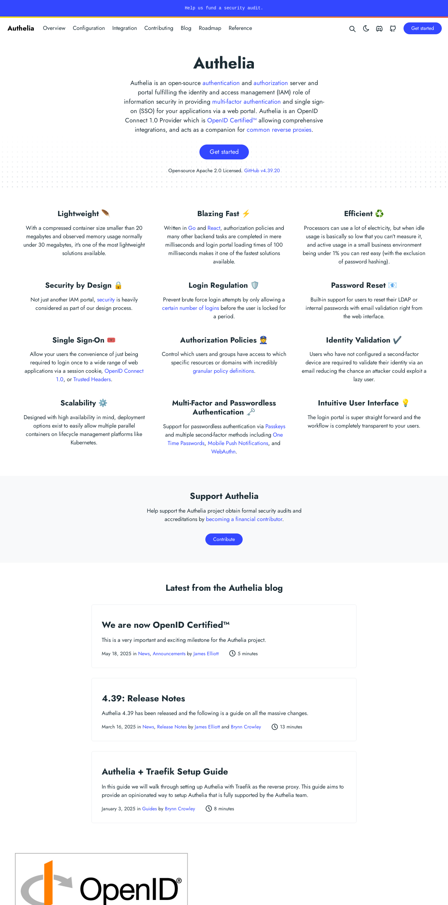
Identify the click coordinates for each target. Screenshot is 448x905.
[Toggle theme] (366, 28)
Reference (240, 28)
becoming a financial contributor (244, 519)
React (214, 228)
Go (192, 228)
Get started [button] (422, 28)
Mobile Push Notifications (238, 443)
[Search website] (352, 28)
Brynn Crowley (246, 726)
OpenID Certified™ (232, 120)
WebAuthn (223, 452)
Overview (54, 28)
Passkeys (275, 426)
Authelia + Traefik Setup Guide (165, 771)
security (106, 300)
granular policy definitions (223, 371)
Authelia (20, 28)
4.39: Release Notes (143, 698)
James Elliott (206, 653)
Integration (124, 28)
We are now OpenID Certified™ (166, 624)
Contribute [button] (224, 539)
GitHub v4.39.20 (262, 170)
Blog (186, 28)
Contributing (158, 28)
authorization (271, 83)
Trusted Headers (92, 379)
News (144, 653)
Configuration (89, 28)
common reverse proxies (279, 129)
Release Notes (172, 726)
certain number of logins (190, 308)
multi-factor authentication (246, 101)
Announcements (169, 653)
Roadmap (210, 28)
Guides (149, 808)
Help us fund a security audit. (224, 8)
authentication (221, 83)
